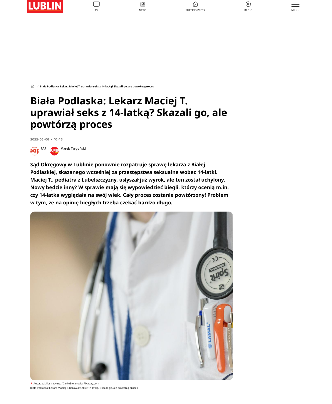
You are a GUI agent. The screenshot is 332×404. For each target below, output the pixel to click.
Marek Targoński (73, 148)
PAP (44, 148)
